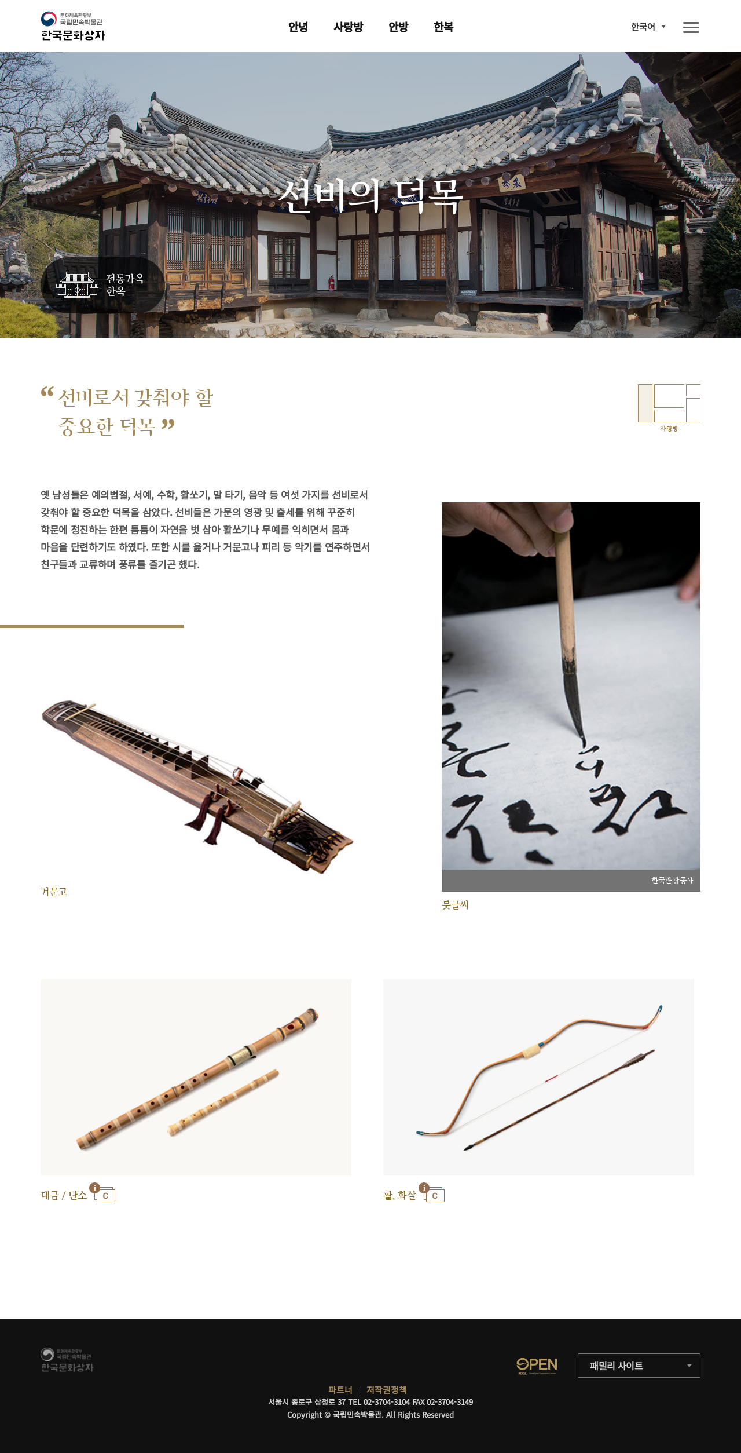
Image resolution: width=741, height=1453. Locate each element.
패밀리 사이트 (616, 1365)
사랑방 (348, 26)
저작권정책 (386, 1389)
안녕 (298, 26)
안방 (398, 26)
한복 (443, 26)
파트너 (340, 1389)
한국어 (643, 26)
